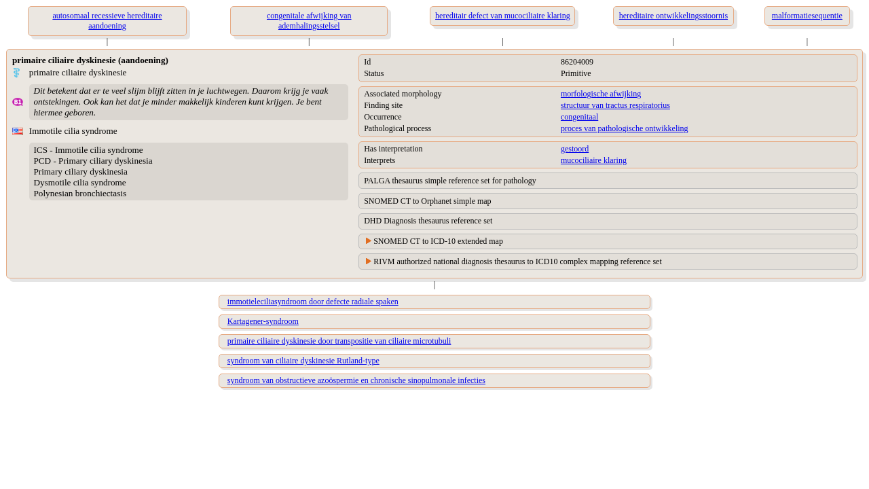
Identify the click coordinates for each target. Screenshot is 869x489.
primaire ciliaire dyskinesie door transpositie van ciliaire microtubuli (339, 341)
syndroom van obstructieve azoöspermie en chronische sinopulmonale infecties (356, 380)
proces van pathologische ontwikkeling (624, 128)
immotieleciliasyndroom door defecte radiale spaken (313, 301)
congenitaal (579, 117)
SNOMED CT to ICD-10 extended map (438, 241)
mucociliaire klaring (594, 160)
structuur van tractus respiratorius (615, 105)
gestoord (575, 148)
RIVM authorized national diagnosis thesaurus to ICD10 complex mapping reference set (517, 261)
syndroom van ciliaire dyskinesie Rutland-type (303, 360)
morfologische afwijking (601, 93)
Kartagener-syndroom (263, 321)
